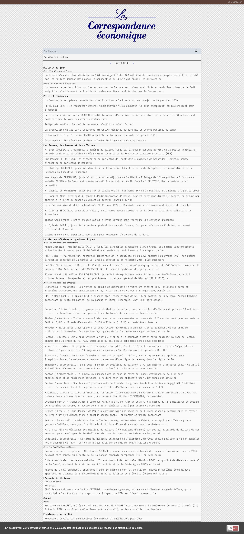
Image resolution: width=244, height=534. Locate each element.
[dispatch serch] (196, 51)
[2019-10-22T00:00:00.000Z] (110, 63)
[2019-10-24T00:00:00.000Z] (133, 63)
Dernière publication (56, 57)
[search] (122, 51)
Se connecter (235, 2)
